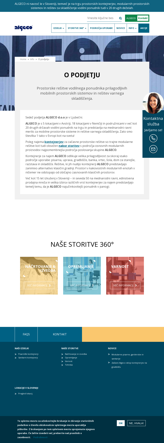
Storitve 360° (77, 28)
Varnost (68, 361)
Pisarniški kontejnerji (28, 354)
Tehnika (69, 364)
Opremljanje (71, 357)
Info (133, 28)
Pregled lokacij (25, 393)
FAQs (26, 334)
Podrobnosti (40, 437)
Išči (118, 18)
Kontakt (60, 334)
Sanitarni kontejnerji (28, 357)
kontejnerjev (54, 142)
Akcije (143, 28)
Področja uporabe (101, 28)
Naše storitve (69, 348)
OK (121, 423)
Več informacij (37, 285)
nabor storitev (69, 146)
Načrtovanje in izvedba (76, 354)
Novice (120, 28)
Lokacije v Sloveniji (26, 387)
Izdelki (58, 28)
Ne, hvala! (136, 423)
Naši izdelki (22, 348)
